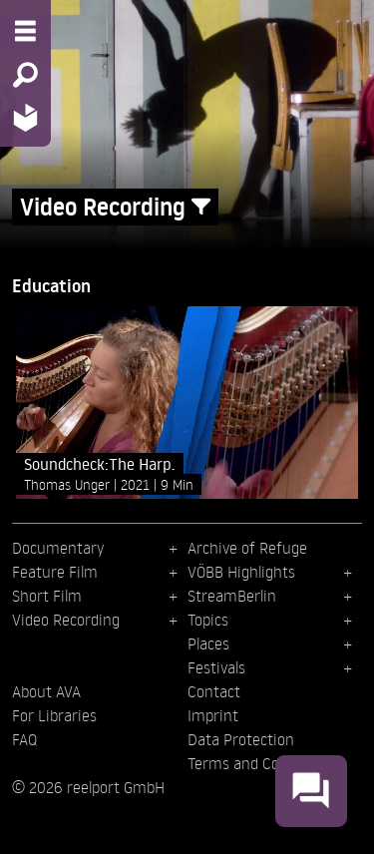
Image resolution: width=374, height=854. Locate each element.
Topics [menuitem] (207, 620)
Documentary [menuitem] (58, 548)
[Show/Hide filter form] (200, 207)
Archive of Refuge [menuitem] (247, 548)
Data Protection (240, 739)
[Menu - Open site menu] (25, 31)
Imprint (212, 715)
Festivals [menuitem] (216, 667)
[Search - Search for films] (25, 75)
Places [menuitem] (208, 643)
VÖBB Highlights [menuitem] (241, 572)
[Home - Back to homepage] (25, 117)
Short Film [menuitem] (47, 596)
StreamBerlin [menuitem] (231, 596)
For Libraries (54, 715)
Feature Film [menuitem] (55, 572)
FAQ (24, 739)
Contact (213, 691)
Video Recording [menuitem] (66, 620)
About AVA (46, 691)
